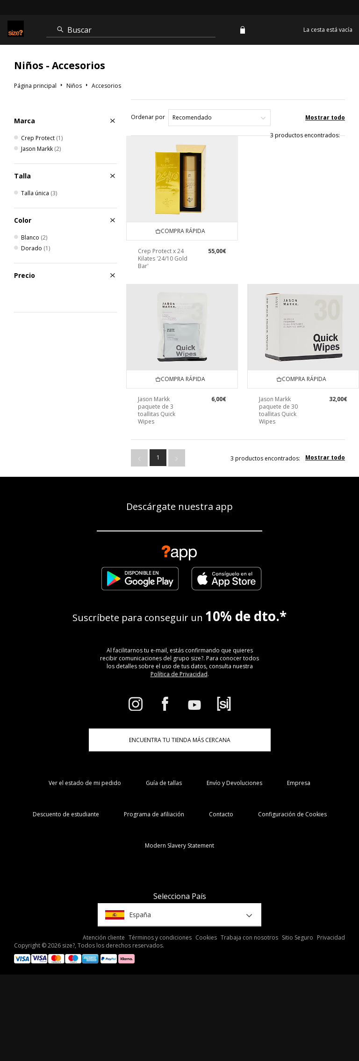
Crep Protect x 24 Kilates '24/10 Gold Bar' (162, 258)
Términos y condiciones (160, 937)
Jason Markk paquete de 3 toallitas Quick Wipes (156, 410)
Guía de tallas (164, 783)
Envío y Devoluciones (234, 783)
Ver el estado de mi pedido (85, 783)
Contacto (221, 814)
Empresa (298, 783)
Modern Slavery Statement (179, 845)
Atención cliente (104, 937)
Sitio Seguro (297, 937)
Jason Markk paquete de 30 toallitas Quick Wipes (278, 410)
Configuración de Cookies (292, 814)
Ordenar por (148, 117)
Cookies (206, 937)
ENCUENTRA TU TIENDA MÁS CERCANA (179, 740)
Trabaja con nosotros (249, 937)
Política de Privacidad (179, 674)
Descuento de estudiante (66, 814)
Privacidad (331, 937)
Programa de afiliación (154, 814)
